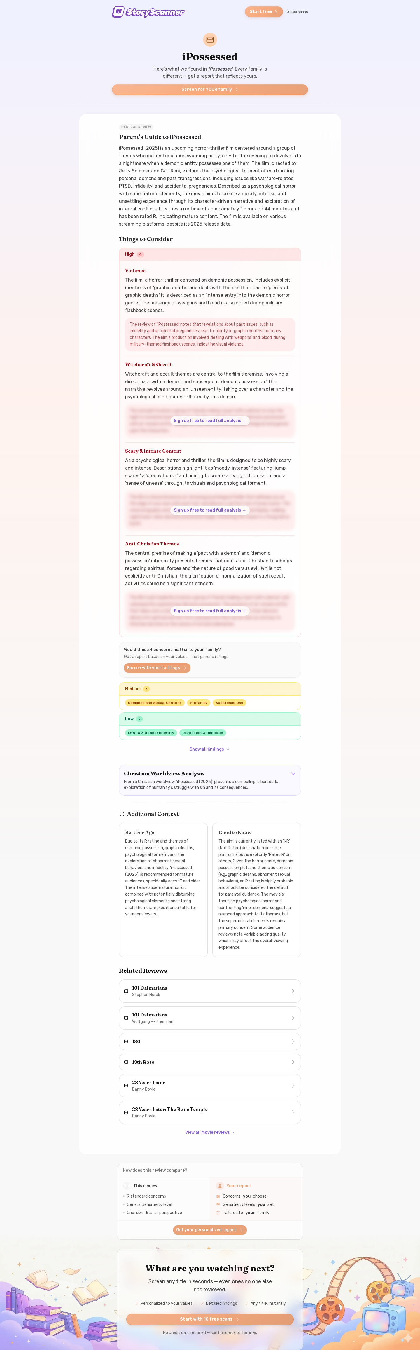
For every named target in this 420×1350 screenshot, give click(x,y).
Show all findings (210, 749)
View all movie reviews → (210, 1132)
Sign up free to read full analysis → (210, 420)
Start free (264, 11)
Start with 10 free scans (210, 1319)
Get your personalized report (210, 1229)
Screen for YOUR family (210, 89)
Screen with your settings (157, 667)
